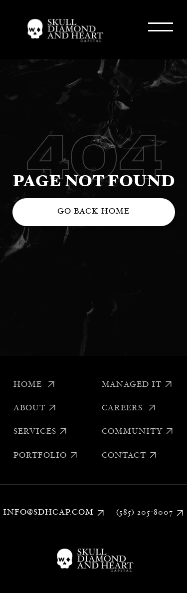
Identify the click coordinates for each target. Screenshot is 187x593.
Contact (130, 456)
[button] (160, 29)
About (34, 408)
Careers (129, 408)
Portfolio (45, 456)
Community (138, 432)
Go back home (93, 212)
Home (34, 385)
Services (40, 432)
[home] (63, 29)
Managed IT (137, 385)
